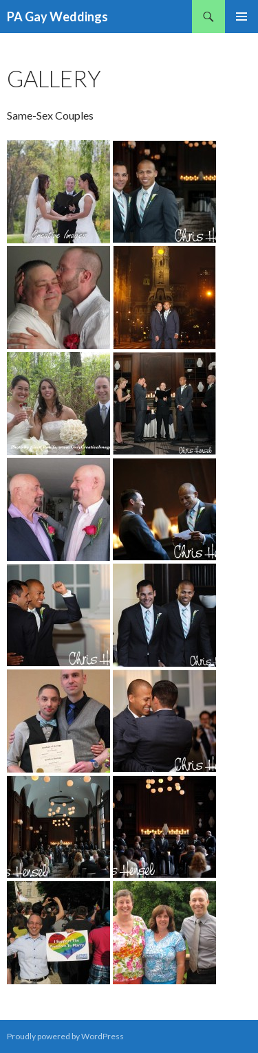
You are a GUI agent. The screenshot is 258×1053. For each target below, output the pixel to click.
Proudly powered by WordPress (65, 1036)
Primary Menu (241, 16)
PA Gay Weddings (57, 16)
